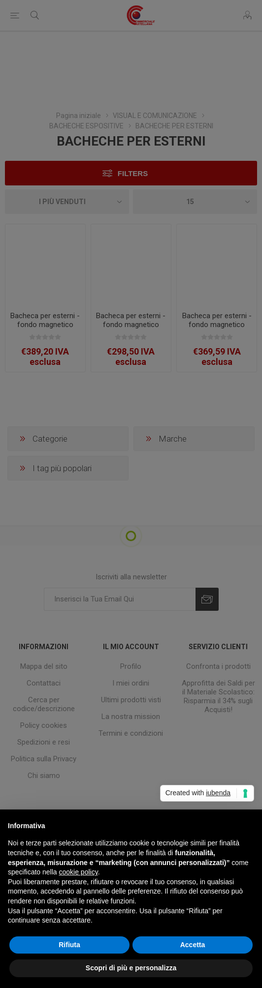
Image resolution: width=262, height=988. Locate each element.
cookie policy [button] (78, 872)
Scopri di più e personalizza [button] (131, 968)
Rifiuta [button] (69, 945)
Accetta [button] (192, 945)
